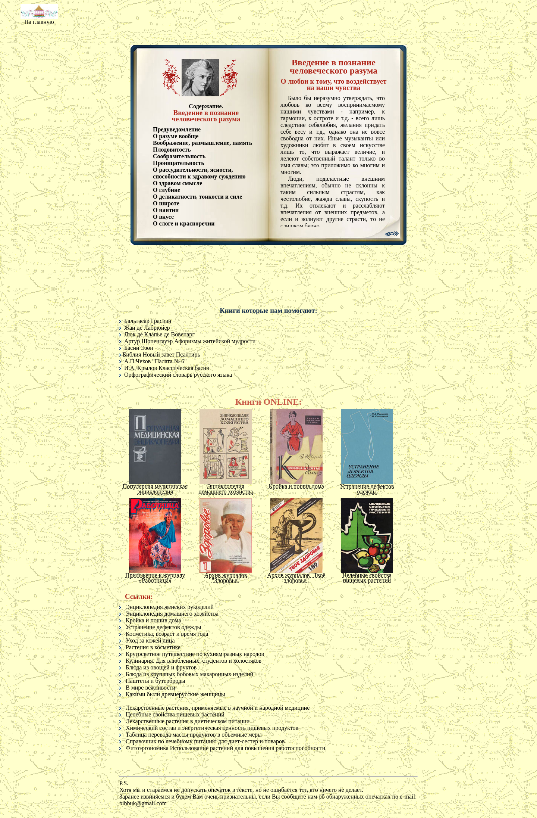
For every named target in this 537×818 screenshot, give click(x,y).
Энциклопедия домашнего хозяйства (172, 613)
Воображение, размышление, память (202, 143)
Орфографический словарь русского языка (178, 374)
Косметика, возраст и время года (167, 634)
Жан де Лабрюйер (147, 327)
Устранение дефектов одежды (163, 627)
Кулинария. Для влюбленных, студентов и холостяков (193, 660)
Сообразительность (179, 156)
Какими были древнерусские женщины (175, 694)
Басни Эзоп (138, 348)
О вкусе (163, 217)
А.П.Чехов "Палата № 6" (155, 361)
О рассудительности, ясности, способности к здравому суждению (199, 173)
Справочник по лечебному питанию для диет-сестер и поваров (205, 741)
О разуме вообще (175, 136)
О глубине (166, 190)
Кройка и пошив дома (153, 620)
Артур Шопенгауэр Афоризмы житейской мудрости (189, 341)
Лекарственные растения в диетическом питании (187, 721)
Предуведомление (177, 129)
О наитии (166, 210)
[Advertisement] (268, 24)
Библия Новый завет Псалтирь (161, 354)
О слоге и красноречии (183, 223)
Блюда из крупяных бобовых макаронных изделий (189, 674)
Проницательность (178, 163)
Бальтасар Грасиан (147, 321)
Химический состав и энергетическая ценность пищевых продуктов (212, 728)
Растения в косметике (153, 647)
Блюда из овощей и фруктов (161, 667)
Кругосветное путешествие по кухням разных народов (195, 654)
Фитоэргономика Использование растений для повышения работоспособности (225, 748)
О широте (166, 203)
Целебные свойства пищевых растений (175, 714)
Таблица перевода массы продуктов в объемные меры (194, 734)
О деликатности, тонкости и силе (197, 196)
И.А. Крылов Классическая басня (166, 368)
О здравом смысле (177, 183)
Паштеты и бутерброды (155, 681)
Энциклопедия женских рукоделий (170, 607)
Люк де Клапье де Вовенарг (159, 334)
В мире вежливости (150, 687)
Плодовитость (172, 149)
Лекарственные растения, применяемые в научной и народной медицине (218, 708)
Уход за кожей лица (150, 640)
